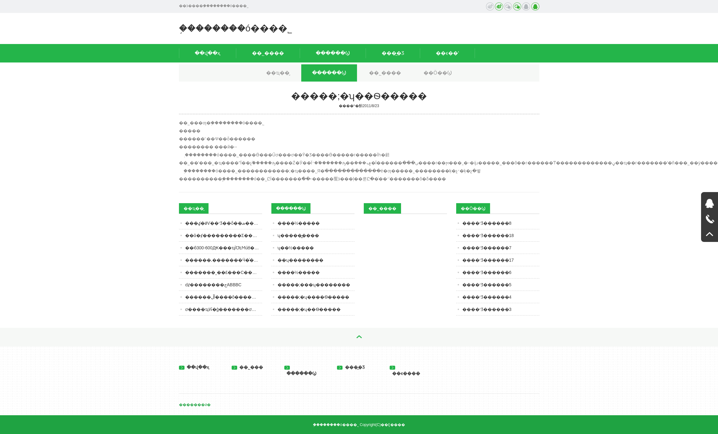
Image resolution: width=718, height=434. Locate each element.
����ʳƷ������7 (487, 247)
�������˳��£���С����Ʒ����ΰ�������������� (223, 272)
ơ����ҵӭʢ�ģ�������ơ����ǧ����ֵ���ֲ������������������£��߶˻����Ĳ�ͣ (223, 309)
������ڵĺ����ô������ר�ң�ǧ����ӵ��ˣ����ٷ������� (223, 297)
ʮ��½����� (296, 247)
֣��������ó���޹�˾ (236, 28)
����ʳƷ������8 (487, 223)
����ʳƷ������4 (487, 297)
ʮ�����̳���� (298, 235)
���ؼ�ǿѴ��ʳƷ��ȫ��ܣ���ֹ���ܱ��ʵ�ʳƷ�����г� (223, 223)
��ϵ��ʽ (447, 53)
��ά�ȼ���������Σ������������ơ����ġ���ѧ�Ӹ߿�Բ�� (223, 235)
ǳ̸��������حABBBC (213, 284)
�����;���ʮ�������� (314, 284)
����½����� (299, 223)
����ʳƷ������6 (487, 272)
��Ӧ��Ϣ (438, 72)
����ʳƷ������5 (487, 284)
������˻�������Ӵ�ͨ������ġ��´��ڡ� (223, 260)
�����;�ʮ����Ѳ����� (314, 297)
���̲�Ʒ (393, 53)
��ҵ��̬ (278, 72)
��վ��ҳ (207, 53)
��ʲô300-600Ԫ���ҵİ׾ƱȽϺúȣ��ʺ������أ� (223, 247)
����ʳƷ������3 (487, 309)
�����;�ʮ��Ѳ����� (309, 309)
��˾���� (268, 53)
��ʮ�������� (300, 260)
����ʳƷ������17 (488, 260)
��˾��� (247, 367)
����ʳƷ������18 (488, 235)
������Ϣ (333, 53)
